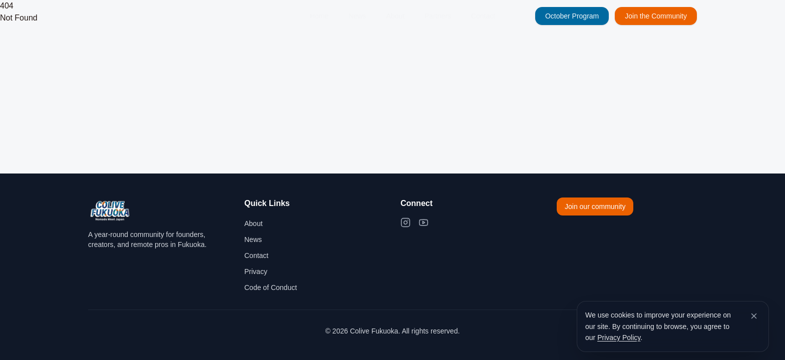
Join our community (595, 206)
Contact (483, 16)
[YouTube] (424, 223)
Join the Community (656, 16)
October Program (572, 16)
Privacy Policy (618, 338)
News (357, 16)
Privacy (255, 272)
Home (319, 16)
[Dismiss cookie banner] (753, 316)
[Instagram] (406, 223)
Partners (438, 16)
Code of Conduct (270, 288)
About (395, 16)
